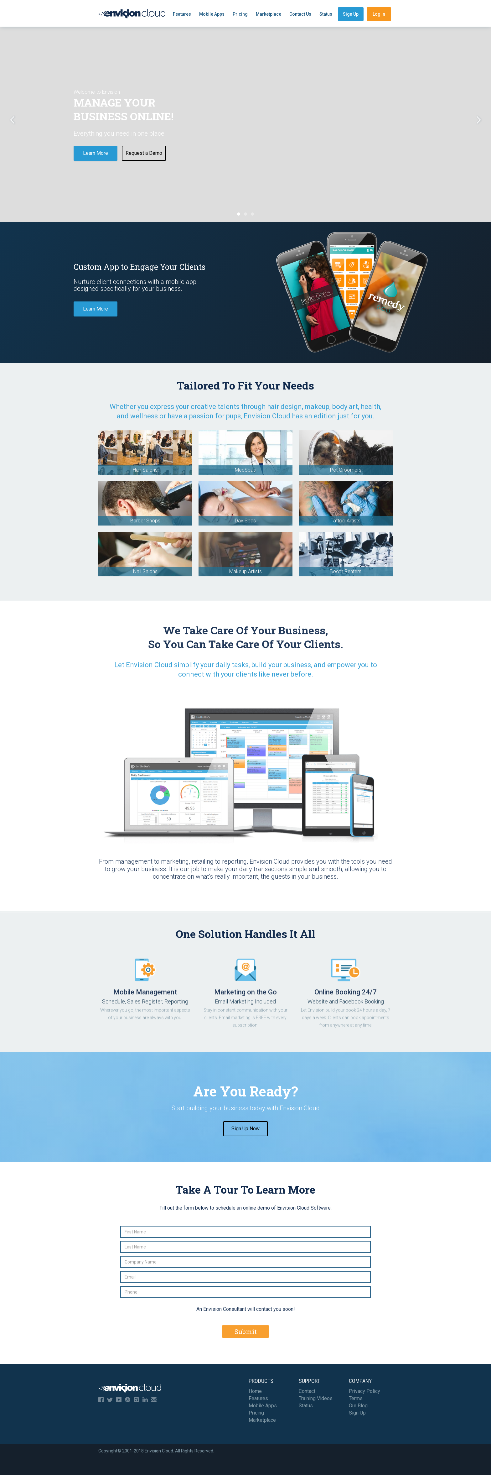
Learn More (95, 153)
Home (255, 1391)
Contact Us (300, 14)
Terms (356, 1398)
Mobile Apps (212, 14)
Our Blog (358, 1406)
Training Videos (316, 1398)
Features (182, 14)
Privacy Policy (364, 1391)
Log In (379, 14)
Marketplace (268, 14)
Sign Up (351, 14)
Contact (307, 1391)
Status (325, 14)
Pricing (240, 14)
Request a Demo (144, 153)
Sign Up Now (245, 1129)
